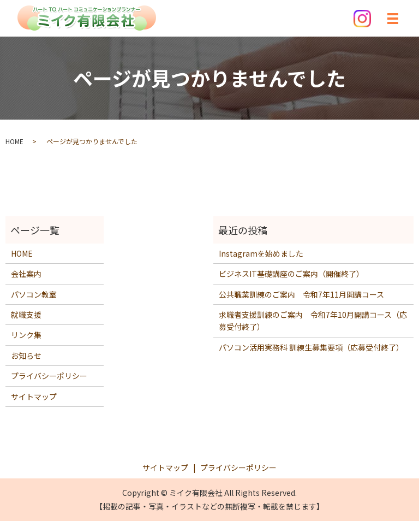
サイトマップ (34, 396)
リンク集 (26, 334)
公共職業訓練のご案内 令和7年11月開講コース (301, 294)
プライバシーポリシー (49, 375)
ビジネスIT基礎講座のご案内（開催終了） (291, 273)
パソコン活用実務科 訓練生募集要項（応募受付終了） (311, 347)
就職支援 (26, 314)
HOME (14, 141)
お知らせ (26, 355)
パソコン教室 (34, 294)
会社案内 (26, 273)
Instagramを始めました (261, 253)
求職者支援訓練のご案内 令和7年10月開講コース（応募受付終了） (313, 320)
